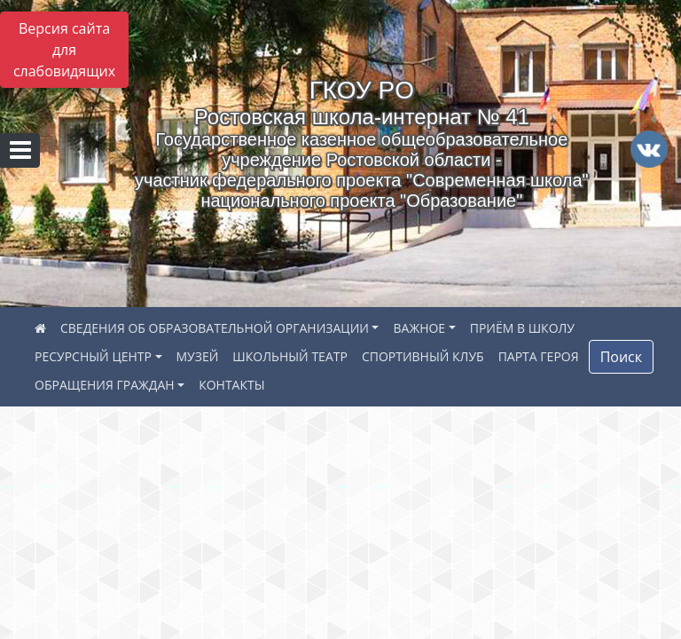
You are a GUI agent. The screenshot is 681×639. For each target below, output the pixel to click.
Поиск (621, 357)
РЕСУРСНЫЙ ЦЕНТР (93, 356)
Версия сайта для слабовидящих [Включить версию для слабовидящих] (64, 50)
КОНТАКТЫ (231, 384)
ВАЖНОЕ (419, 328)
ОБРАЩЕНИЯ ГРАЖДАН (105, 384)
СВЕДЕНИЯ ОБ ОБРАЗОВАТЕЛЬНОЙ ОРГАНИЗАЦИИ (214, 328)
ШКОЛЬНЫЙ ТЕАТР (290, 356)
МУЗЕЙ (197, 356)
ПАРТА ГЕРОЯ (538, 356)
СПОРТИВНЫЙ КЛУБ (423, 356)
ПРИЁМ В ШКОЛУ (522, 328)
